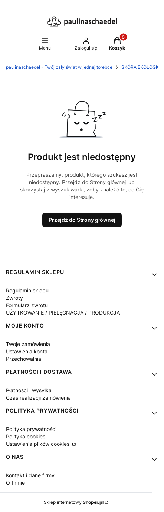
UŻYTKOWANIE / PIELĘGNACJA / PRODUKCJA (63, 312)
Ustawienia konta (26, 351)
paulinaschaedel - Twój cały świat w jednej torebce (59, 67)
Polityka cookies (25, 436)
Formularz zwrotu (27, 305)
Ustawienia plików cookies (38, 444)
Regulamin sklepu (27, 290)
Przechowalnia (23, 359)
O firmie (15, 482)
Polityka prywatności (31, 429)
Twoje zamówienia (28, 344)
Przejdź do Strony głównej (82, 220)
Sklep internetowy (74, 502)
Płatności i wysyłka (29, 390)
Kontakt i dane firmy (30, 475)
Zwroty (14, 298)
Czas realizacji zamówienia (38, 397)
